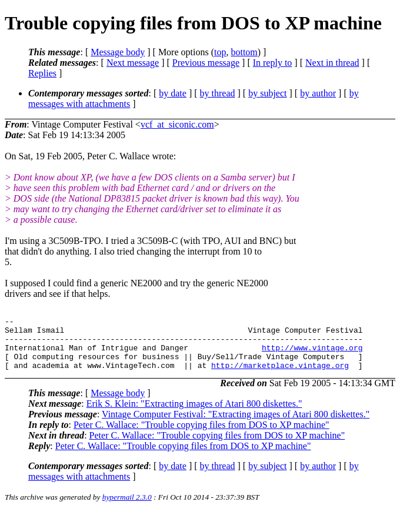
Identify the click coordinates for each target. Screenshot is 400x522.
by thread (217, 93)
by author (318, 93)
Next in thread (332, 63)
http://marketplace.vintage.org (280, 375)
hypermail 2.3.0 (127, 507)
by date (172, 93)
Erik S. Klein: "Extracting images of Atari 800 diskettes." (194, 414)
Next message (132, 63)
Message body (118, 52)
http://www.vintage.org (312, 354)
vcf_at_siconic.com (177, 124)
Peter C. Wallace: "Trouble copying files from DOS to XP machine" (201, 435)
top (220, 52)
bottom (244, 52)
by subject (267, 93)
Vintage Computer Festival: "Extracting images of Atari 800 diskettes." (235, 425)
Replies (42, 73)
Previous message (205, 63)
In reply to (272, 63)
